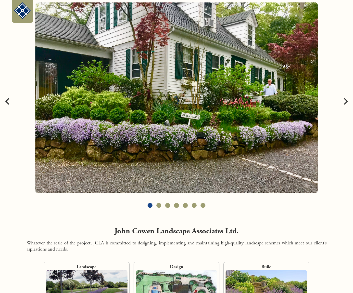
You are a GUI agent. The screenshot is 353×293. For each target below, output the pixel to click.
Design (176, 267)
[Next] (345, 101)
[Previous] (7, 101)
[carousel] (176, 101)
